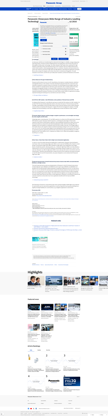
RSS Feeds (77, 408)
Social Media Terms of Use (37, 413)
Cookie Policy (65, 413)
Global (28, 9)
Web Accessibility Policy (45, 413)
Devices (42, 264)
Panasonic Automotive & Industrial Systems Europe (45, 228)
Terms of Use (30, 413)
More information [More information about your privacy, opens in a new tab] (43, 37)
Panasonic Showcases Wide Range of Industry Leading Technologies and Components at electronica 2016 (65, 13)
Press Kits (70, 8)
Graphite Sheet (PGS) (39, 110)
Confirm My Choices (63, 58)
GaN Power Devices (38, 75)
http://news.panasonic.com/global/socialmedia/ (45, 215)
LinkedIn (33, 411)
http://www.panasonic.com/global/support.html (40, 214)
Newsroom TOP (30, 13)
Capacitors (36, 135)
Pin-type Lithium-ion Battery (40, 95)
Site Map (25, 413)
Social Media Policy (53, 413)
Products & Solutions (63, 8)
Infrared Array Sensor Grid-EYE (41, 180)
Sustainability (45, 8)
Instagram (37, 411)
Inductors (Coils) (38, 157)
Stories (75, 8)
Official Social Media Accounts (44, 408)
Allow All (43, 40)
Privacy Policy (60, 413)
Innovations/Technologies (63, 264)
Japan (78, 396)
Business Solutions (45, 13)
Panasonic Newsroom (34, 396)
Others (55, 264)
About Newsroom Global (68, 408)
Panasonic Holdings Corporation (25, 1)
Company (36, 8)
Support (22, 413)
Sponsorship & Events (53, 8)
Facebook (23, 411)
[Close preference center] (68, 22)
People (40, 8)
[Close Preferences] (2, 414)
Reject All (54, 58)
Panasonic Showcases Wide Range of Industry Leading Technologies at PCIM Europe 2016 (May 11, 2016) (58, 230)
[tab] (39, 350)
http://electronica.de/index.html (44, 195)
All (32, 8)
